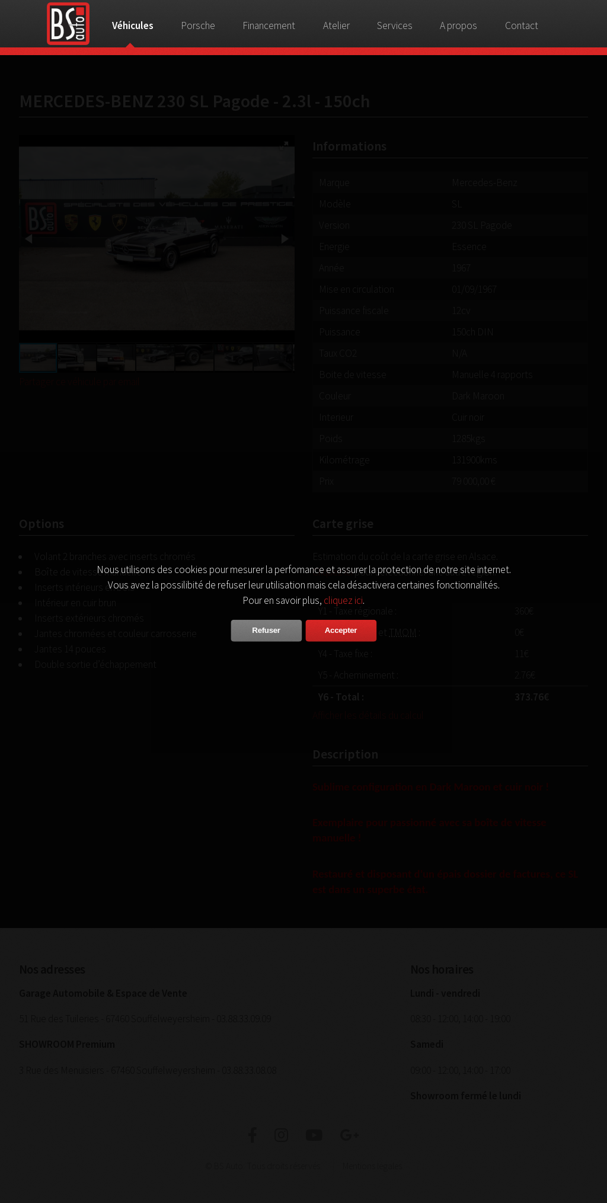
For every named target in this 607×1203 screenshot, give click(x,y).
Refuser (266, 630)
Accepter (341, 630)
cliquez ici (343, 600)
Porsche (198, 25)
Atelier (336, 25)
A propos (458, 25)
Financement (268, 25)
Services (395, 25)
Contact (521, 25)
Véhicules (133, 25)
